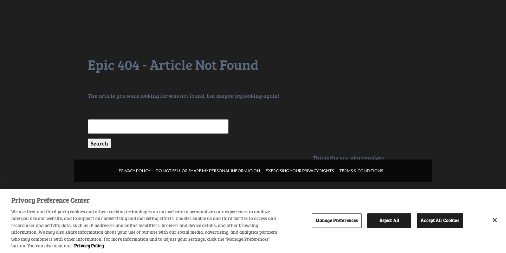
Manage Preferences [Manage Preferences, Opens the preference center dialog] (337, 220)
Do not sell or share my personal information (208, 170)
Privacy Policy (134, 170)
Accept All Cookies (440, 220)
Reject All (389, 220)
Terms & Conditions (361, 170)
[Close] (494, 220)
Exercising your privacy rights (300, 170)
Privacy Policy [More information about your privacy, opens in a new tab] (89, 245)
